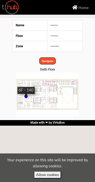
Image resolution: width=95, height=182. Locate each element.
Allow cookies (47, 174)
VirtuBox (59, 122)
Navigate (47, 61)
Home (80, 7)
